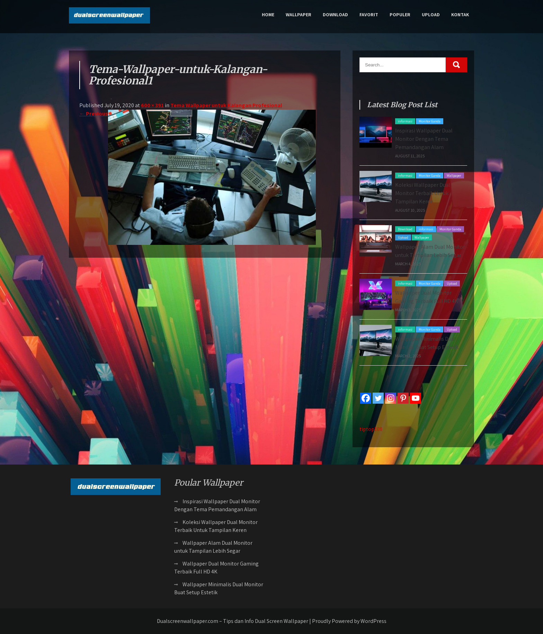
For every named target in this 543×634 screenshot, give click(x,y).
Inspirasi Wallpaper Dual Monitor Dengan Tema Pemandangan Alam (424, 139)
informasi (405, 121)
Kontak (460, 14)
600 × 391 (152, 105)
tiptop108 (370, 429)
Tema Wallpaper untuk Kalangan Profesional (226, 105)
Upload (431, 14)
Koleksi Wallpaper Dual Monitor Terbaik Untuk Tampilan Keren (422, 193)
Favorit (368, 14)
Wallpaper (298, 14)
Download (335, 14)
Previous (93, 113)
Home (268, 14)
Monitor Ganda (429, 121)
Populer (400, 14)
